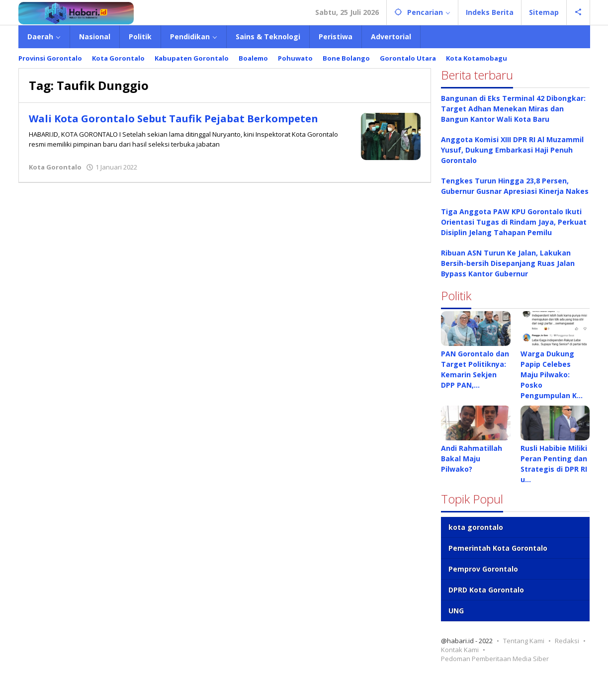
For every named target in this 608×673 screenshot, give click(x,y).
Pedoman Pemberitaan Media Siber (495, 658)
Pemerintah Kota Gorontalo (497, 548)
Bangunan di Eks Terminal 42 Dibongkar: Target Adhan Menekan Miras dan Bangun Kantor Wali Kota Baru (513, 108)
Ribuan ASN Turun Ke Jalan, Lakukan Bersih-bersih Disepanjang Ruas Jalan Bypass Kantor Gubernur (508, 263)
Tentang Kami (523, 640)
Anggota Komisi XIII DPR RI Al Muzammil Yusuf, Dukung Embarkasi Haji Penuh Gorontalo (512, 150)
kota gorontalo (475, 527)
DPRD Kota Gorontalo (486, 589)
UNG (456, 610)
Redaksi (567, 640)
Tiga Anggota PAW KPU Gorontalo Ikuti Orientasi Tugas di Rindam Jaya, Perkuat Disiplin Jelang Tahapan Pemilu (514, 222)
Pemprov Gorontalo (483, 569)
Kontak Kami (460, 649)
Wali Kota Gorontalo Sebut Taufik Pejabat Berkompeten (173, 118)
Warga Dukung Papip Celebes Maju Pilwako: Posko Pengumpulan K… (552, 374)
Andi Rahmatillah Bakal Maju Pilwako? (471, 458)
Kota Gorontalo (55, 167)
